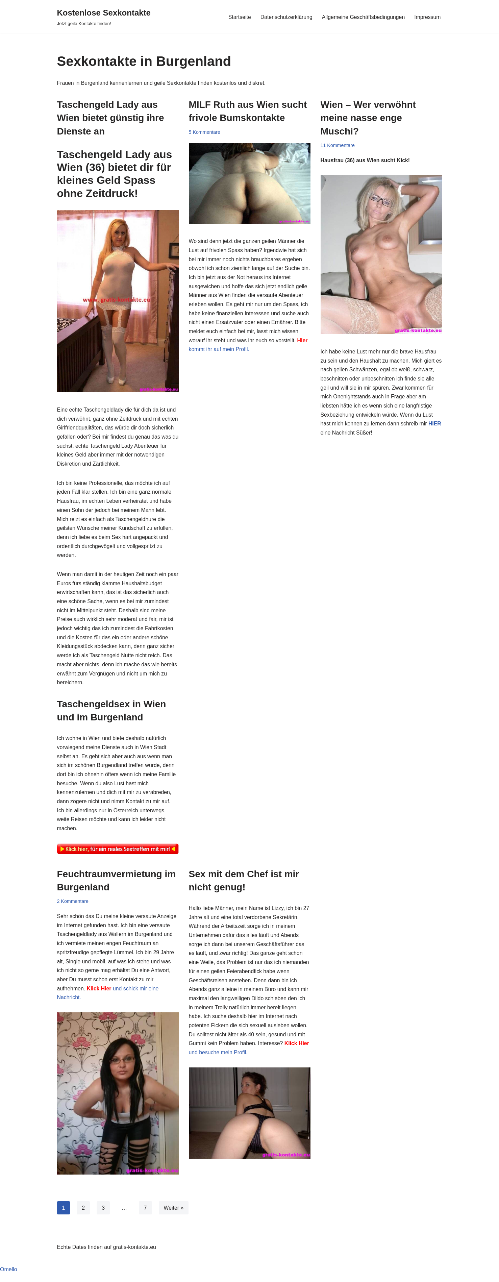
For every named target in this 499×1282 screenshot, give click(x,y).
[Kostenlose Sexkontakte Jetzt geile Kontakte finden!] (104, 16)
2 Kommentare (73, 908)
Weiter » (174, 1216)
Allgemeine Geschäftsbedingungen (362, 17)
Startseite (237, 17)
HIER (354, 435)
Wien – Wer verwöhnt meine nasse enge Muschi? (368, 118)
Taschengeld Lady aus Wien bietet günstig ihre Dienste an (110, 118)
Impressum (427, 17)
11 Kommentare (338, 145)
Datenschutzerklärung (285, 17)
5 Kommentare (205, 132)
